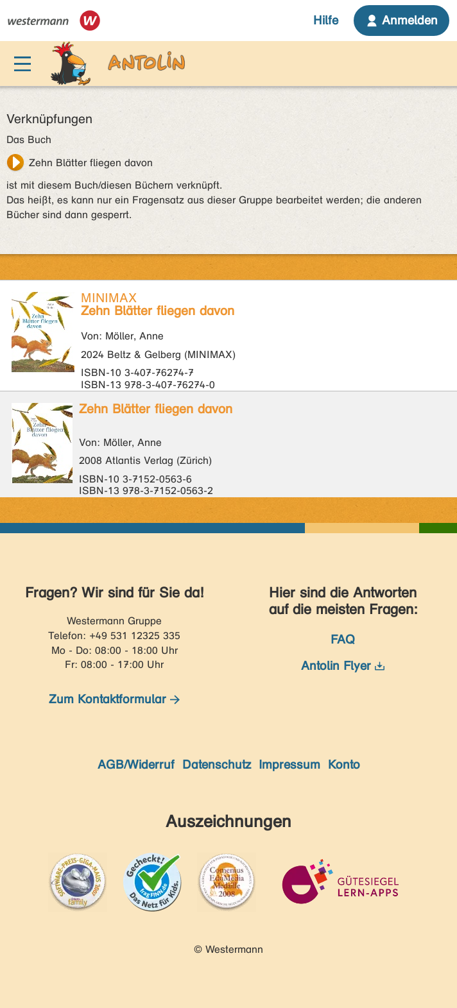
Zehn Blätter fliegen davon (91, 163)
